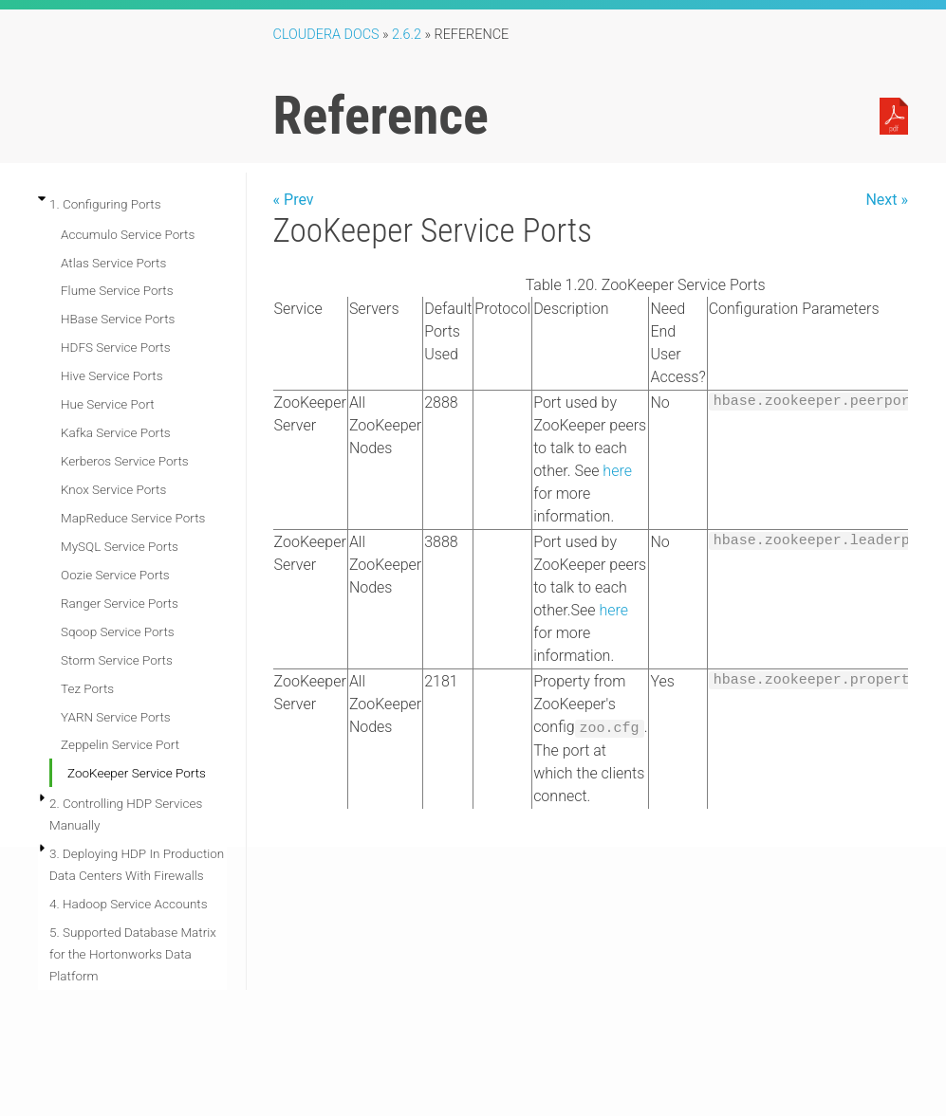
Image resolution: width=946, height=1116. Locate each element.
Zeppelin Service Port (120, 744)
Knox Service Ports (113, 489)
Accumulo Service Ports (128, 234)
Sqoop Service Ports (118, 631)
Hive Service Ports (112, 375)
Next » (886, 200)
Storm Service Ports (117, 660)
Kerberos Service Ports (125, 460)
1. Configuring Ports (105, 203)
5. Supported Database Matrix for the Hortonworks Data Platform (132, 953)
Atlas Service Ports (113, 262)
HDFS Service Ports (116, 347)
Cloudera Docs (326, 35)
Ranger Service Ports (119, 603)
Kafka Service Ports (116, 432)
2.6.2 (406, 35)
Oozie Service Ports (115, 574)
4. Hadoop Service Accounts (128, 903)
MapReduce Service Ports (133, 517)
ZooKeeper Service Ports (136, 772)
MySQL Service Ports (119, 546)
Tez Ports (87, 688)
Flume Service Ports (117, 290)
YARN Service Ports (116, 716)
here (617, 471)
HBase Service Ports (118, 318)
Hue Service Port (108, 404)
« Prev (293, 200)
